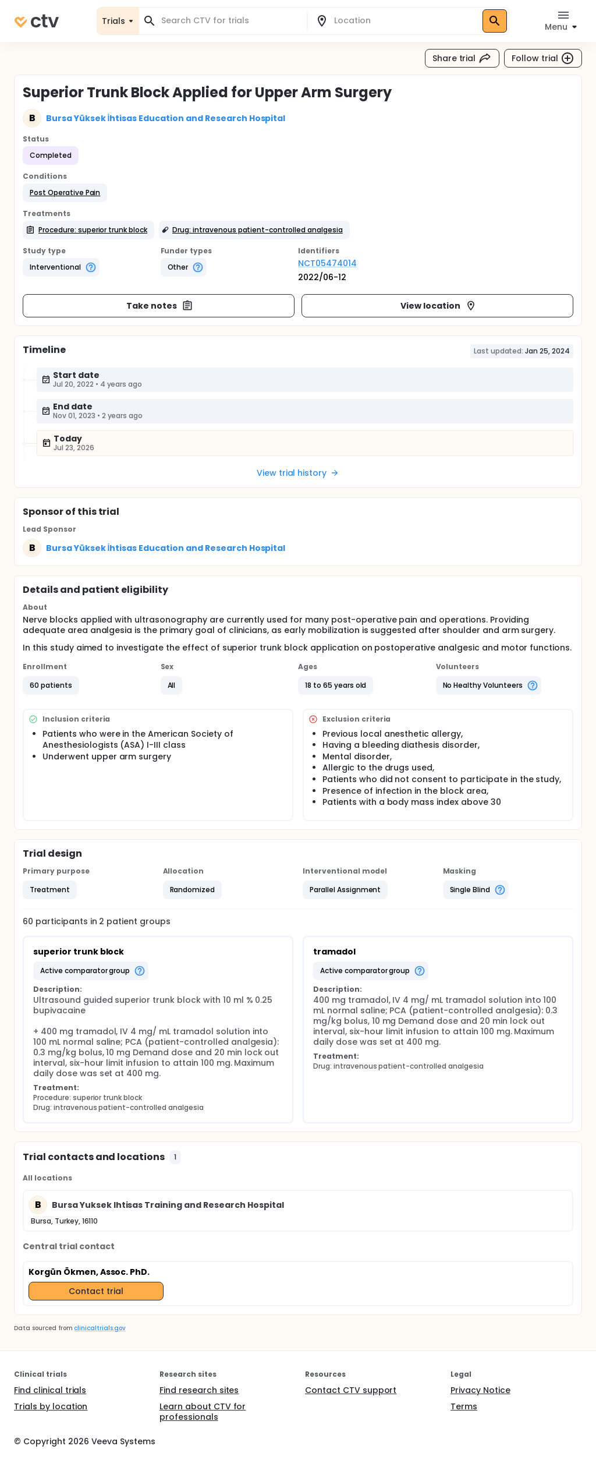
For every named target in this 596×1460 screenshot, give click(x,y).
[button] (65, 192)
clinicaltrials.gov (99, 1328)
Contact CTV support (350, 1390)
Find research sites (199, 1390)
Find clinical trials (50, 1390)
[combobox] (230, 20)
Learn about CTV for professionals (202, 1411)
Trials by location (50, 1406)
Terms (463, 1406)
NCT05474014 (327, 263)
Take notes (159, 306)
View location (438, 306)
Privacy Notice (480, 1390)
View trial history (298, 473)
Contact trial (96, 1291)
